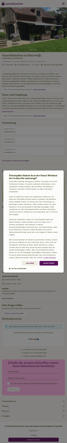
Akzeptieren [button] (48, 263)
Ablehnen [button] (30, 263)
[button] (17, 269)
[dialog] (33, 221)
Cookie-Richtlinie (49, 258)
